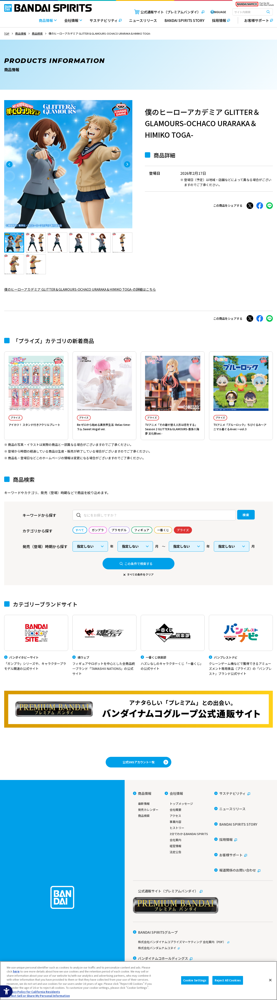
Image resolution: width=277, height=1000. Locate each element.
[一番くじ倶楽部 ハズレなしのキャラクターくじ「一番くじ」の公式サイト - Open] (173, 650)
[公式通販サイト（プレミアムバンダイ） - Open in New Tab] (161, 11)
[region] (138, 980)
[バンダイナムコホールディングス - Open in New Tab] (162, 928)
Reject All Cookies (228, 980)
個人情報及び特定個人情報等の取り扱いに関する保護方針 (168, 956)
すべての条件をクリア (140, 581)
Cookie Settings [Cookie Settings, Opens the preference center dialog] (195, 980)
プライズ (19, 418)
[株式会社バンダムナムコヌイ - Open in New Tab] (203, 921)
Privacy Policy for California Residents (33, 992)
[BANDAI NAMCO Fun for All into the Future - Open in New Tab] (255, 5)
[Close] (270, 980)
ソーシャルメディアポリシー (188, 950)
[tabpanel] (68, 164)
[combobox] (252, 11)
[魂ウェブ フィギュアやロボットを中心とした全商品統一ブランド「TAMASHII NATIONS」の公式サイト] (104, 653)
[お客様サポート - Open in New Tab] (255, 20)
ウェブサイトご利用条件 (148, 950)
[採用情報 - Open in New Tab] (221, 22)
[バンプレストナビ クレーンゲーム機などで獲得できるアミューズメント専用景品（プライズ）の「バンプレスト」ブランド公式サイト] (241, 653)
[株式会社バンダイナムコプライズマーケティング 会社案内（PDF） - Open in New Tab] (203, 915)
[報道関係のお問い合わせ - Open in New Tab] (237, 849)
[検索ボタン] (268, 11)
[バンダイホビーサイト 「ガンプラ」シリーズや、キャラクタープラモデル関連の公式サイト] (36, 650)
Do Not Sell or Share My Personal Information (241, 956)
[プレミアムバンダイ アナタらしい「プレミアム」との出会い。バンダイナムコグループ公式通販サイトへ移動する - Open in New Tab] (138, 718)
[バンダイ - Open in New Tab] (144, 935)
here (16, 971)
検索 (237, 521)
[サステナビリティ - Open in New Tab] (105, 22)
